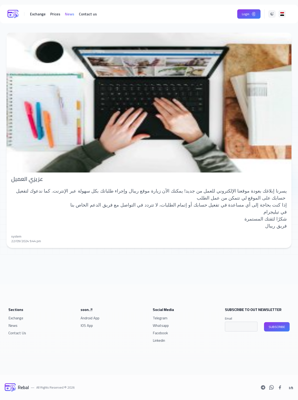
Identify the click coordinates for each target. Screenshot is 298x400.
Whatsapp (161, 325)
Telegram (160, 317)
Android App (90, 317)
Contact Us (17, 332)
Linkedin (159, 340)
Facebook (160, 332)
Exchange (15, 317)
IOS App (87, 325)
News (12, 325)
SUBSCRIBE (277, 327)
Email (228, 318)
